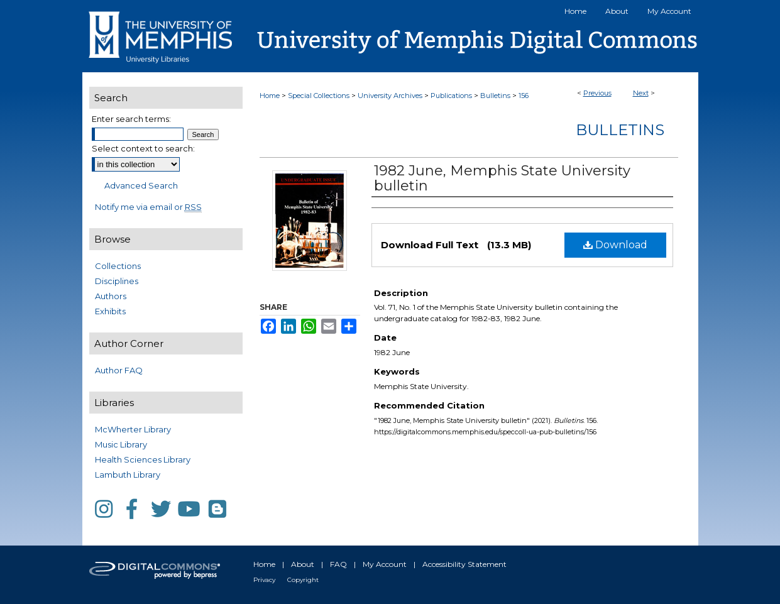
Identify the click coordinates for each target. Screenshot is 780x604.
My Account (385, 564)
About (302, 564)
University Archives (390, 95)
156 (524, 95)
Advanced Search (141, 185)
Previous (597, 93)
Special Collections (318, 95)
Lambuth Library (127, 474)
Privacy (264, 580)
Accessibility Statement (464, 564)
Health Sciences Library (142, 459)
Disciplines (116, 281)
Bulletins (495, 95)
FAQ (338, 564)
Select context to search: (143, 148)
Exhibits (110, 311)
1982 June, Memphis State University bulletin (502, 178)
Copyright (303, 580)
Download (615, 245)
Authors (110, 296)
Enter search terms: (131, 119)
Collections (118, 266)
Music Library (121, 444)
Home (270, 95)
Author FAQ (119, 370)
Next (641, 93)
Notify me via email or (148, 207)
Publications (451, 95)
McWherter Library (133, 429)
